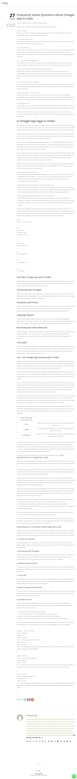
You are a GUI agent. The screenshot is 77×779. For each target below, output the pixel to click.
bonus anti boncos (70, 719)
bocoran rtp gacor (41, 728)
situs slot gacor (44, 726)
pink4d (63, 723)
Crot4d (64, 733)
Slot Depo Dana (34, 733)
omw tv (62, 455)
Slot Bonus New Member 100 (56, 719)
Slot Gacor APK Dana (44, 721)
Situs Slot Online (55, 721)
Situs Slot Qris (30, 719)
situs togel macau (53, 726)
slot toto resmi (34, 730)
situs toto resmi (49, 733)
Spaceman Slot (38, 723)
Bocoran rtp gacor (36, 735)
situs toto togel (50, 728)
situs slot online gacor (66, 730)
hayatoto (56, 733)
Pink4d (60, 733)
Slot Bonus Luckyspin (58, 735)
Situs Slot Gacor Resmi (32, 721)
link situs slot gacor (43, 730)
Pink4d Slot (42, 733)
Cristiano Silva (12, 24)
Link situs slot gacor (46, 735)
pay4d (51, 723)
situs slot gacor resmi (54, 730)
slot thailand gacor (35, 726)
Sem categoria (11, 26)
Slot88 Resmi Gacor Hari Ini (41, 719)
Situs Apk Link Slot (65, 721)
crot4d (44, 723)
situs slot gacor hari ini (64, 726)
